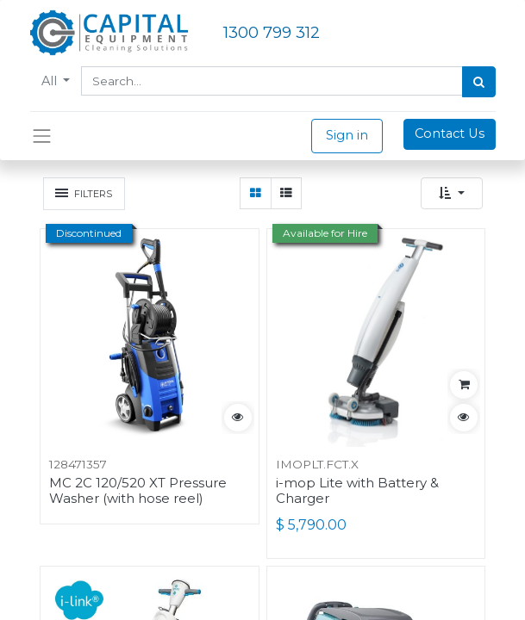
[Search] (479, 81)
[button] (452, 193)
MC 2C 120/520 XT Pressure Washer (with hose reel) (138, 490)
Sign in (347, 135)
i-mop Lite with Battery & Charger (357, 490)
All (50, 81)
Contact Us (449, 133)
